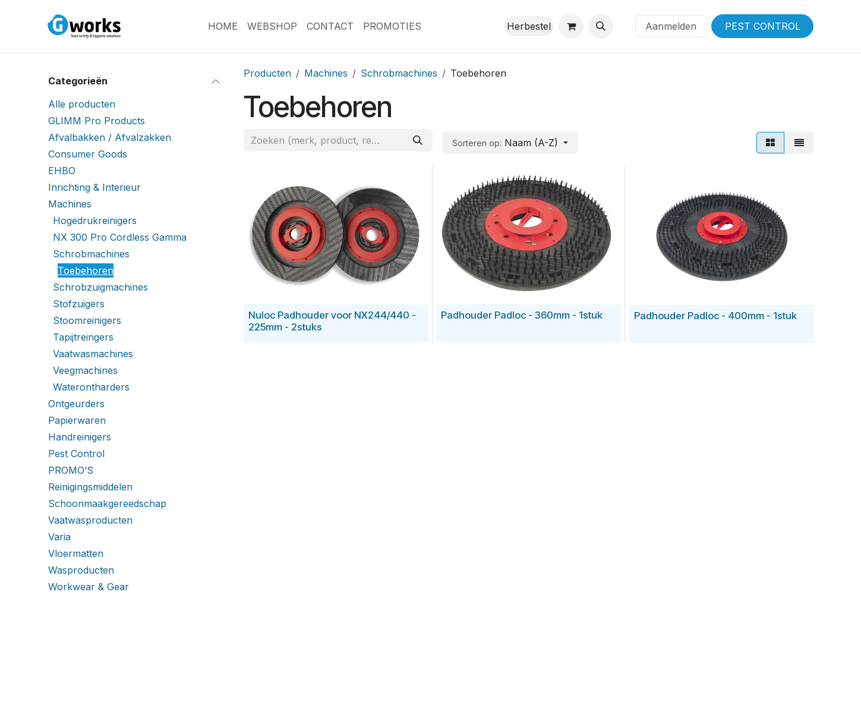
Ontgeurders (76, 404)
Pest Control (76, 453)
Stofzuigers (79, 304)
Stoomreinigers (87, 320)
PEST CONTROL (762, 26)
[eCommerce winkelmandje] (571, 26)
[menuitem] (222, 26)
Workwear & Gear (88, 587)
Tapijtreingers (83, 337)
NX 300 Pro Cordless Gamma (120, 237)
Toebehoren (85, 270)
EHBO (61, 171)
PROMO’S (70, 470)
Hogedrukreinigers (95, 220)
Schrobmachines (91, 254)
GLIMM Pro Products (96, 121)
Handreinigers (79, 437)
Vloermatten (75, 553)
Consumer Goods (87, 154)
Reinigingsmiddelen (90, 487)
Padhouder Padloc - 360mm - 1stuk (522, 315)
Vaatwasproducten (90, 520)
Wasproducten (81, 570)
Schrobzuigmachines (100, 287)
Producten (267, 73)
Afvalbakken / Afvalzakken (109, 137)
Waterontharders (91, 387)
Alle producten (81, 104)
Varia (59, 537)
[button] (600, 26)
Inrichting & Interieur (94, 187)
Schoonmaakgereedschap (107, 503)
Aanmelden (670, 26)
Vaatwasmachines (93, 354)
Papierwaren (77, 420)
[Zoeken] (418, 140)
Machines (70, 204)
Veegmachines (85, 370)
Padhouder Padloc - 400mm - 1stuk (714, 315)
